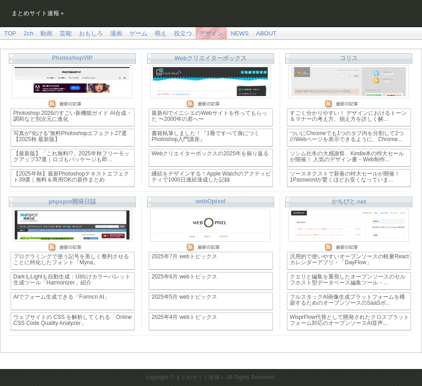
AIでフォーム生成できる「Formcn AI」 (61, 297)
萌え (161, 33)
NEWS (239, 33)
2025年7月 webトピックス (184, 256)
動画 (46, 33)
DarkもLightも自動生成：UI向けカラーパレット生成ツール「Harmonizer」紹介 (71, 279)
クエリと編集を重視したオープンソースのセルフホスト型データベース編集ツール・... (347, 279)
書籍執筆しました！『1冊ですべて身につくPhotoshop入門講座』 (205, 136)
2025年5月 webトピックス (184, 297)
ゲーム (138, 33)
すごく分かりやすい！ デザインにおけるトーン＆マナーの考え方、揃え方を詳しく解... (348, 116)
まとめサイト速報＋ (38, 13)
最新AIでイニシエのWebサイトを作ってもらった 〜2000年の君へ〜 (209, 116)
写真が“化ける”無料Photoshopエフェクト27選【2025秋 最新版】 (70, 136)
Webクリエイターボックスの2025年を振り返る (210, 153)
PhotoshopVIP (72, 57)
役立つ (183, 33)
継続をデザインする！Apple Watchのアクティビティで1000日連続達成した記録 (211, 176)
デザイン (211, 33)
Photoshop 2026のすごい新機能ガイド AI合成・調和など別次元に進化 (72, 116)
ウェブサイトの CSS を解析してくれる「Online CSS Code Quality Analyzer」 (72, 320)
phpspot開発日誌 (72, 201)
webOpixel (210, 201)
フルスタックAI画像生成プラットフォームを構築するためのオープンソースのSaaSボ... (347, 300)
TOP (10, 33)
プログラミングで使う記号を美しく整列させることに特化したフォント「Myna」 (71, 259)
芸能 (66, 33)
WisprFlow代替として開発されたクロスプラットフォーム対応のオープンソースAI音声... (349, 320)
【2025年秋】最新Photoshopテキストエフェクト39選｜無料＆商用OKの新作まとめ (71, 176)
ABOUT (266, 33)
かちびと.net (349, 201)
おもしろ (91, 33)
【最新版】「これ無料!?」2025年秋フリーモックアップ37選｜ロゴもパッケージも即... (71, 156)
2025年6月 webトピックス (184, 276)
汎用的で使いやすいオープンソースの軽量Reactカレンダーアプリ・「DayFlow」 (349, 259)
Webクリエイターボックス (210, 58)
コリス (349, 58)
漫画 (116, 33)
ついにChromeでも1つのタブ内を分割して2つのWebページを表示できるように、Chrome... (347, 136)
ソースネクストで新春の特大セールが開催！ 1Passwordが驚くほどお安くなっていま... (345, 176)
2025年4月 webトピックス (184, 317)
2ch (29, 33)
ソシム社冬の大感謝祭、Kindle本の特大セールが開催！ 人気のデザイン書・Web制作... (347, 156)
